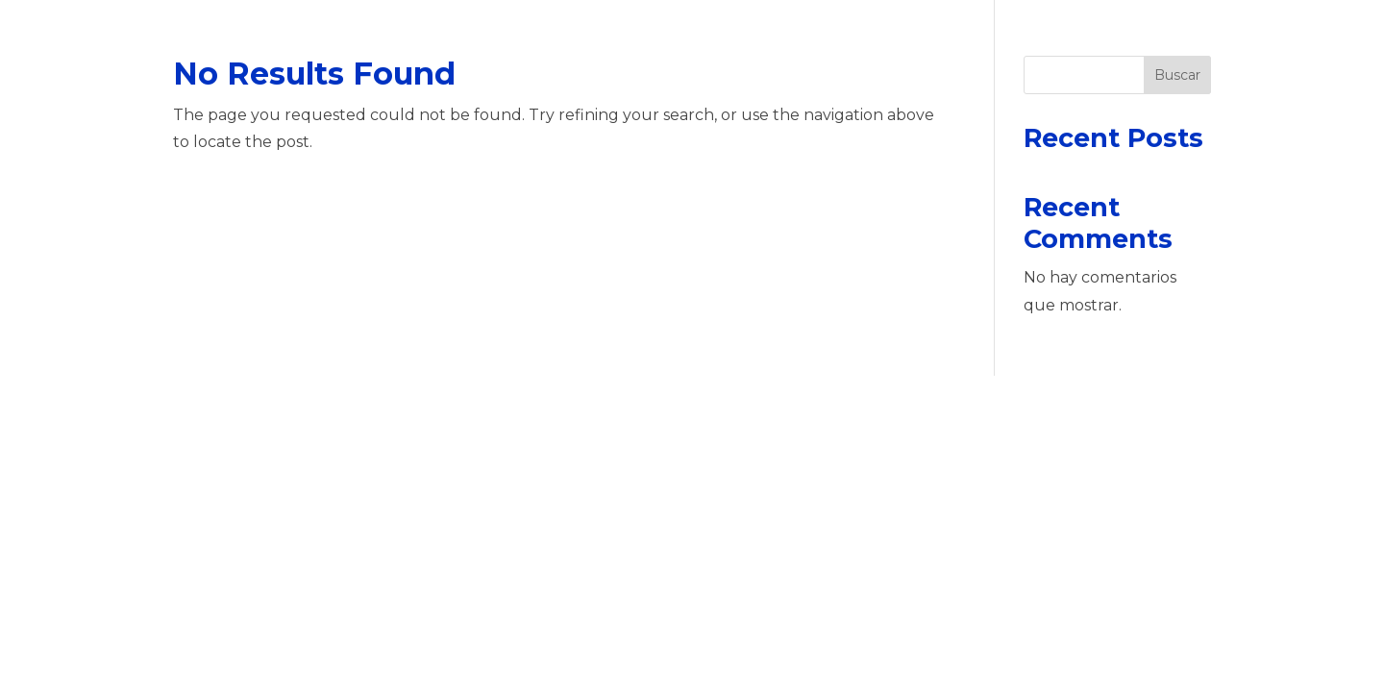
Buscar (1177, 75)
